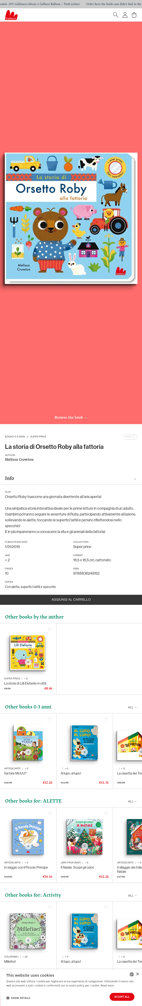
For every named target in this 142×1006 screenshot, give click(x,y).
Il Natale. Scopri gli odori (77, 867)
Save (130, 436)
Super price (38, 437)
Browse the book (71, 418)
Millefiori (10, 961)
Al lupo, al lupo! (71, 773)
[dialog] (71, 987)
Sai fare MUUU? (15, 773)
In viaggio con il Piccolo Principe (26, 867)
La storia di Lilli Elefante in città (25, 683)
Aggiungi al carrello (71, 599)
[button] (18, 998)
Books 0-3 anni (15, 437)
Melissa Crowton (19, 460)
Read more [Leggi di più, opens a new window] (107, 985)
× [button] (137, 974)
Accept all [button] (122, 997)
